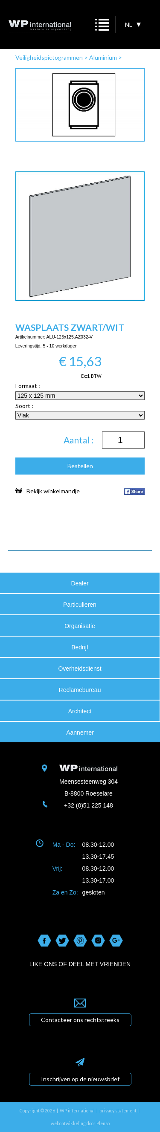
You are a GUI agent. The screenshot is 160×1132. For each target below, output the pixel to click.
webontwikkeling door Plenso (80, 1123)
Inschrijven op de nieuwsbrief (80, 1079)
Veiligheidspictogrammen (49, 57)
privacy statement (118, 1110)
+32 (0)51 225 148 (88, 805)
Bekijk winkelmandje (47, 490)
